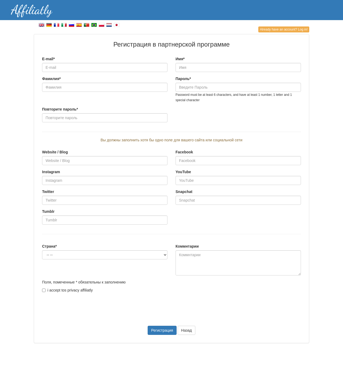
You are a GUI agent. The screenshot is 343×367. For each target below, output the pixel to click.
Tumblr (48, 211)
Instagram (51, 172)
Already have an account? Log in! (284, 29)
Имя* (180, 59)
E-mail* (48, 59)
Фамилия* (51, 79)
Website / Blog (55, 152)
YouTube (183, 172)
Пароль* (183, 79)
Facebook (184, 152)
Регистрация (162, 330)
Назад (186, 330)
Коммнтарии (187, 246)
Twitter (48, 192)
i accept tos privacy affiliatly (67, 290)
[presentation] (83, 306)
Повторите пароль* (60, 109)
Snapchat (184, 192)
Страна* (49, 246)
